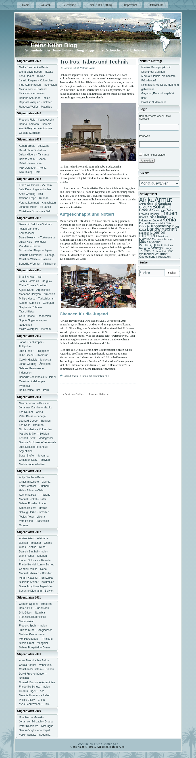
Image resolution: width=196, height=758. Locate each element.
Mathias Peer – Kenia (32, 634)
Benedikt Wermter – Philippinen (37, 263)
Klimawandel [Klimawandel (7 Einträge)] (155, 223)
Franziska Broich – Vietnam (35, 185)
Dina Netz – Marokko (31, 717)
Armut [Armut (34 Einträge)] (163, 199)
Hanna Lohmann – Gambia (35, 124)
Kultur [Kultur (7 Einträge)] (142, 229)
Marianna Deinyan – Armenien (37, 294)
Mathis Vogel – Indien (32, 464)
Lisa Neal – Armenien (31, 93)
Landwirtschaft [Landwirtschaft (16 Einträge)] (162, 228)
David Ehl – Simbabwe (32, 150)
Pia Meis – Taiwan (30, 246)
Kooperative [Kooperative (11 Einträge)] (161, 226)
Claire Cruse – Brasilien (33, 285)
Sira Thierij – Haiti (29, 172)
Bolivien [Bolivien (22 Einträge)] (162, 207)
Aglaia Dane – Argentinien (34, 289)
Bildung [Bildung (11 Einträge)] (145, 207)
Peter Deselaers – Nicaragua (36, 726)
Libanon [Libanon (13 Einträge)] (157, 232)
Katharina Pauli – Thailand (34, 494)
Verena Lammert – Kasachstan (37, 202)
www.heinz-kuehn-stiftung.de (98, 743)
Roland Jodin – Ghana (32, 159)
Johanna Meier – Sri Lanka (35, 206)
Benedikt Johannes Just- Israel (37, 377)
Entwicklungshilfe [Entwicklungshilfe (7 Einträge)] (149, 214)
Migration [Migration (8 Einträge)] (145, 239)
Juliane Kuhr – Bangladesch (35, 630)
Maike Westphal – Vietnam (35, 329)
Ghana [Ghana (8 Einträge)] (151, 217)
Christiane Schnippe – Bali (34, 211)
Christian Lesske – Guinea (34, 481)
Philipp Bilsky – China (32, 699)
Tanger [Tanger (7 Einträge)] (168, 248)
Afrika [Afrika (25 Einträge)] (146, 200)
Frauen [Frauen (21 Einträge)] (168, 213)
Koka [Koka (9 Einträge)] (167, 223)
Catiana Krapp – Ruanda (33, 198)
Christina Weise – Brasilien (35, 259)
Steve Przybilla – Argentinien (36, 586)
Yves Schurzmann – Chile (34, 704)
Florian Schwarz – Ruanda (34, 560)
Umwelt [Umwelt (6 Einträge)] (159, 251)
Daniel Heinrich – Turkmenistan (37, 237)
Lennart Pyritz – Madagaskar (36, 438)
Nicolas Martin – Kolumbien (35, 429)
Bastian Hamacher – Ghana (35, 542)
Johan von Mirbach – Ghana (36, 721)
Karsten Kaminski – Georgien (36, 302)
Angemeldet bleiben (152, 154)
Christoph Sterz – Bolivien (34, 459)
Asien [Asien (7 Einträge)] (142, 204)
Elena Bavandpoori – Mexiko (36, 71)
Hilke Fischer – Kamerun (33, 355)
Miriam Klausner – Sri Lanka (36, 577)
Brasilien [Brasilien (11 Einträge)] (146, 210)
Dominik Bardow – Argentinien (37, 682)
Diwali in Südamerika (153, 102)
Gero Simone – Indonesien (35, 316)
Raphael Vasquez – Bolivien (35, 102)
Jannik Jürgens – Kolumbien (36, 80)
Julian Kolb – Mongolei (32, 241)
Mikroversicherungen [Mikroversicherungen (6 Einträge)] (163, 239)
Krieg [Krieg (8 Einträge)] (175, 226)
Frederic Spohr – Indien (33, 625)
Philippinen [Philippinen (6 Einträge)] (167, 245)
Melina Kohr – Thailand (32, 89)
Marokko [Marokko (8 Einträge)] (162, 236)
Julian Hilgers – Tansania (34, 154)
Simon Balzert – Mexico (33, 508)
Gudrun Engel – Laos (31, 691)
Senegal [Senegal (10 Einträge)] (157, 248)
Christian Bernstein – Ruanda (36, 669)
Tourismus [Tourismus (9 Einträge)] (146, 251)
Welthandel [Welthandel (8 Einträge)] (146, 254)
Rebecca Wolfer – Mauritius (35, 106)
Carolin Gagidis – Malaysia (35, 359)
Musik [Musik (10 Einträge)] (143, 242)
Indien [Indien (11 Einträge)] (162, 216)
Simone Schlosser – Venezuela (37, 442)
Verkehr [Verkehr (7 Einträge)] (168, 251)
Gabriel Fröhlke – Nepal (33, 569)
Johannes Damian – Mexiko (35, 407)
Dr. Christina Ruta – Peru (34, 390)
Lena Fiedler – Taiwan (32, 76)
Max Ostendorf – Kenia (32, 167)
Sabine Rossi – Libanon (33, 503)
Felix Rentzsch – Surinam (34, 486)
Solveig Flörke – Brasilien (34, 512)
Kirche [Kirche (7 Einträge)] (143, 223)
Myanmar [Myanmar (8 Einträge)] (155, 242)
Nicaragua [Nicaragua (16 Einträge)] (149, 244)
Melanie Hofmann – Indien (34, 695)
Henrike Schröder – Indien (34, 98)
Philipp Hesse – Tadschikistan (36, 298)
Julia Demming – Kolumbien (35, 189)
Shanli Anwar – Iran (30, 276)
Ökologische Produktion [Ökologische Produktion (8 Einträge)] (155, 256)
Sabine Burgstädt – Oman (34, 647)
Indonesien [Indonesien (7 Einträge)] (145, 220)
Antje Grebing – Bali (31, 193)
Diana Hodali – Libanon (33, 555)
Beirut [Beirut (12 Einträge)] (151, 203)
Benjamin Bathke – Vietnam (35, 224)
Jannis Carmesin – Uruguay (35, 281)
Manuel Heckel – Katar (32, 499)
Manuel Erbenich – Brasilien (35, 573)
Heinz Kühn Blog (54, 45)
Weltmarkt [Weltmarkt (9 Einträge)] (162, 254)
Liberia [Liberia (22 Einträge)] (147, 235)
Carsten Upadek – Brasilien (35, 603)
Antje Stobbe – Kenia (31, 477)
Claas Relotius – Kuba (32, 547)
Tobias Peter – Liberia (32, 516)
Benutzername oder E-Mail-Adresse (155, 117)
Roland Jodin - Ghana (75, 376)
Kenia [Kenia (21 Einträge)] (169, 220)
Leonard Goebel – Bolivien (34, 420)
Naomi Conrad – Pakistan (34, 403)
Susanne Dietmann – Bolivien (36, 590)
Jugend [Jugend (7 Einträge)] (157, 220)
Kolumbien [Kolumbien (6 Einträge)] (144, 226)
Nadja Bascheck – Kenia (33, 67)
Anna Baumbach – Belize (34, 660)
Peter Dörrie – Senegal (32, 416)
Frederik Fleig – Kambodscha (36, 119)
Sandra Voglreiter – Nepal (34, 730)
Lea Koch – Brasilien (31, 425)
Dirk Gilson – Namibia (32, 612)
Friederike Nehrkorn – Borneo (36, 564)
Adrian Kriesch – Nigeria (33, 538)
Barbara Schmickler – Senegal (37, 255)
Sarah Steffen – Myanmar (34, 455)
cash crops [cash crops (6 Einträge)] (160, 210)
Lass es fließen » (98, 394)
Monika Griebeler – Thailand (36, 638)
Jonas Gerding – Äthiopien (34, 363)
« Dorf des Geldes (73, 394)
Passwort (144, 136)
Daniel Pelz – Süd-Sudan (34, 608)
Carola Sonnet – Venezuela (35, 665)
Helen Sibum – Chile (31, 490)
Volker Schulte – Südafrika (34, 734)
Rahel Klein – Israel (30, 163)
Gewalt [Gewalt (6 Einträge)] (142, 217)
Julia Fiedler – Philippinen (34, 350)
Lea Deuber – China (31, 412)
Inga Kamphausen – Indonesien (38, 84)
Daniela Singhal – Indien (33, 551)
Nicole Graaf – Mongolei (33, 643)
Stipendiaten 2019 (99, 376)
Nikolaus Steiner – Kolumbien (36, 582)
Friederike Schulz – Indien (34, 686)
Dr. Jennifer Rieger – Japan (35, 250)
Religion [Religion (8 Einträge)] (144, 248)
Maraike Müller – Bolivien (34, 433)
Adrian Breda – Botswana (34, 145)
